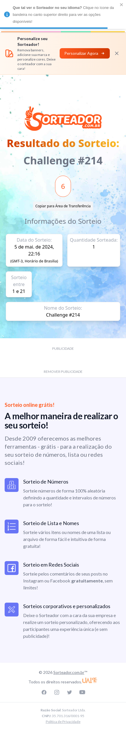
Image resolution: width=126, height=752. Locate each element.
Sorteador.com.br (68, 672)
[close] (122, 4)
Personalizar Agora (84, 53)
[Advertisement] (63, 87)
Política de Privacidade (63, 721)
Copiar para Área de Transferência (63, 206)
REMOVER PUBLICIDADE (63, 371)
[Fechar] (116, 53)
